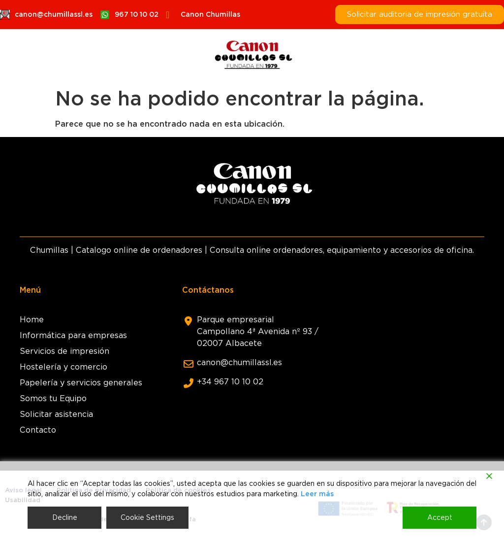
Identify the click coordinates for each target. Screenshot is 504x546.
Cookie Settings (147, 517)
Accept (439, 517)
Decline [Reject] (64, 517)
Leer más (317, 494)
